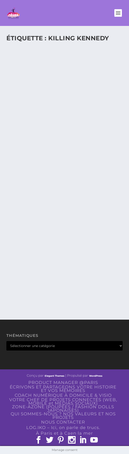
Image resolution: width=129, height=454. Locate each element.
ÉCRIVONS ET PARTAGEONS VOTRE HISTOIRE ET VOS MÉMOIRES (63, 388)
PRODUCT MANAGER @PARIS (63, 382)
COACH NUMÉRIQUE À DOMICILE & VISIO (63, 395)
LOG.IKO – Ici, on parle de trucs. (63, 427)
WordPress (95, 375)
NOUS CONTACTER (63, 422)
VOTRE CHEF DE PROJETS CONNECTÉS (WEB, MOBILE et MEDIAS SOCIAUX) (63, 401)
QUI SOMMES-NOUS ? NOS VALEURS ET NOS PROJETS (63, 415)
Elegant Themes (54, 375)
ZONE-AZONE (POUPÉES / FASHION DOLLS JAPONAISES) (63, 408)
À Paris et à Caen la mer (64, 433)
